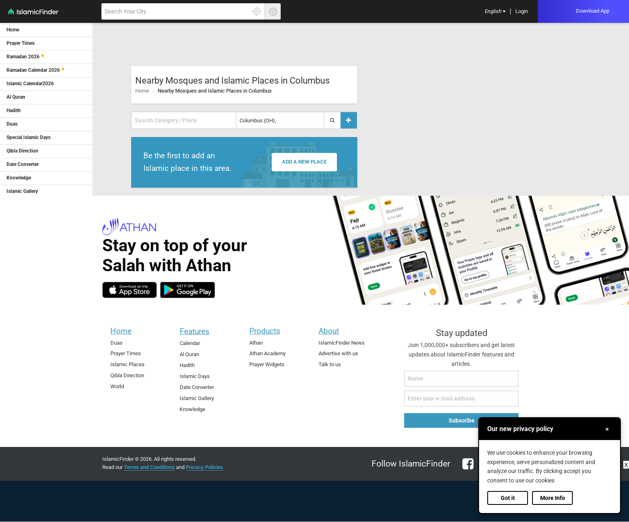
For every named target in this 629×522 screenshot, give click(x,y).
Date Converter (197, 387)
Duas (116, 343)
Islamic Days (195, 376)
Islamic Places (127, 364)
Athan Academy (267, 353)
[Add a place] (349, 120)
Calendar (190, 343)
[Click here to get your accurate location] (256, 11)
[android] (187, 290)
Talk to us (330, 364)
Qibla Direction (127, 375)
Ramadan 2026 (23, 57)
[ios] (129, 290)
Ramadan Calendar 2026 (33, 70)
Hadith (187, 365)
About (329, 331)
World (117, 386)
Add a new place (305, 162)
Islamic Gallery (197, 398)
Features (194, 331)
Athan (256, 343)
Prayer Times (125, 353)
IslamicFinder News (342, 343)
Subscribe (462, 420)
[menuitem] (495, 11)
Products (264, 331)
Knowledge (192, 409)
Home (142, 91)
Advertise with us (338, 353)
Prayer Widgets (266, 364)
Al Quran (189, 354)
